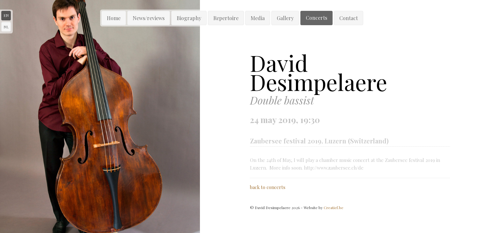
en (6, 15)
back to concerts (267, 187)
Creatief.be (333, 207)
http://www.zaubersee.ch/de (334, 167)
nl (6, 26)
